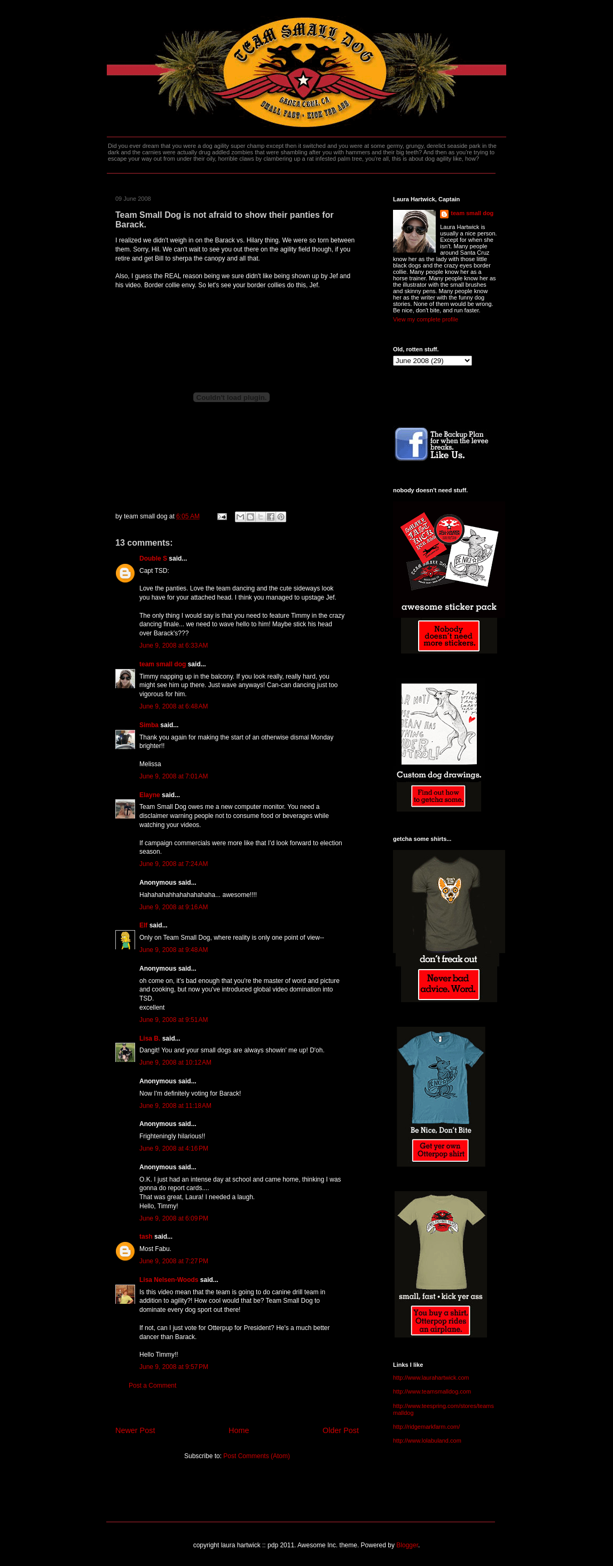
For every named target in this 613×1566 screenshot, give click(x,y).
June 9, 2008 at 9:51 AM (173, 1020)
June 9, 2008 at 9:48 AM (173, 950)
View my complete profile (425, 319)
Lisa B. (149, 1038)
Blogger (407, 1545)
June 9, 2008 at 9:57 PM (173, 1367)
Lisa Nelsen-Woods (168, 1280)
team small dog (162, 664)
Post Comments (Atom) (256, 1456)
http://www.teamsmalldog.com (432, 1391)
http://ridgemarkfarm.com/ (426, 1426)
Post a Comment (152, 1385)
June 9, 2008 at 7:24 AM (173, 864)
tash (146, 1236)
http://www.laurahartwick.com (431, 1377)
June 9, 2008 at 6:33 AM (173, 645)
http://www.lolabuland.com (427, 1440)
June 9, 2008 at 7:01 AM (173, 776)
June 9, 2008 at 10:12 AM (175, 1062)
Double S (153, 558)
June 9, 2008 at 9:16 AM (173, 907)
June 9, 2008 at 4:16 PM (173, 1148)
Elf (143, 925)
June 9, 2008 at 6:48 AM (173, 706)
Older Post (341, 1430)
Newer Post (135, 1430)
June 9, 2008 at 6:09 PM (173, 1218)
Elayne (149, 795)
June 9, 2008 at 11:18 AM (175, 1105)
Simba (149, 725)
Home (239, 1430)
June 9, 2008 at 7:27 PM (173, 1261)
